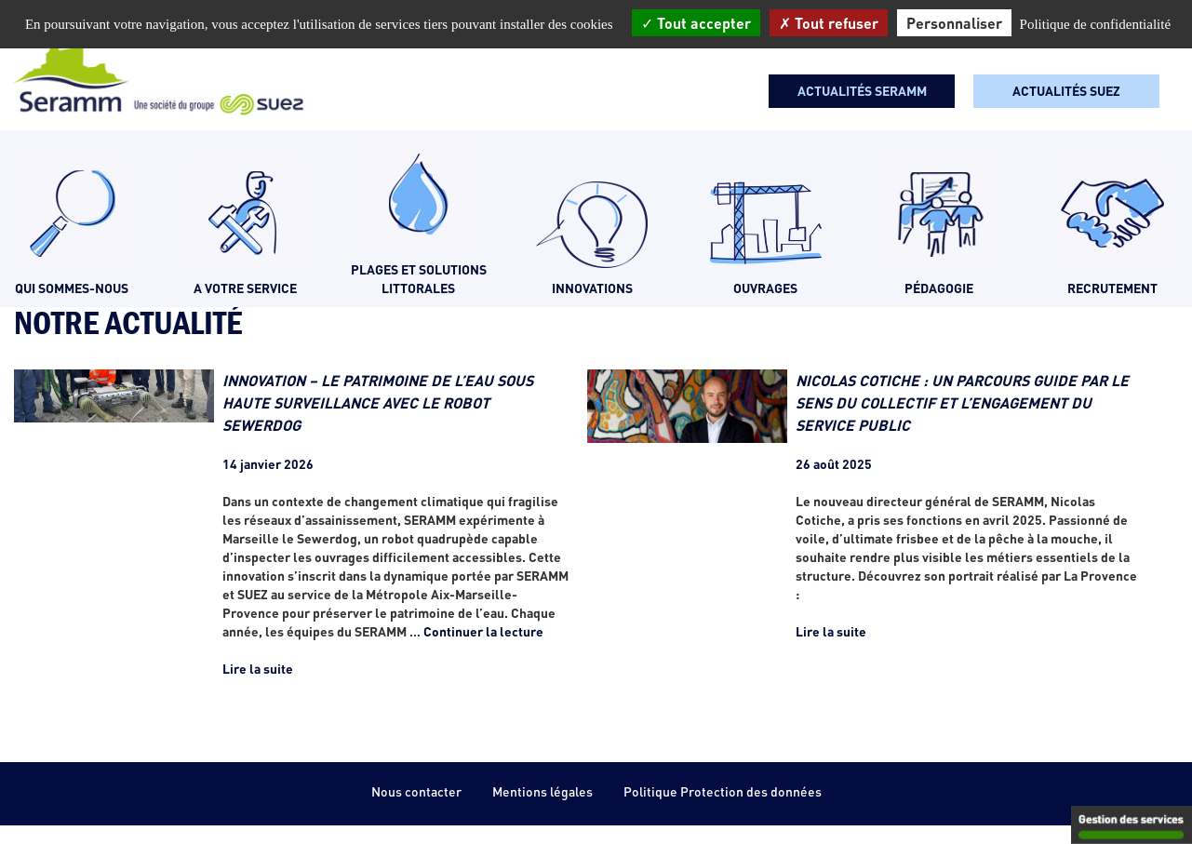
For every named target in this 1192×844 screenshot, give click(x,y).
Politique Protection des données (722, 791)
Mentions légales (542, 791)
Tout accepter (696, 23)
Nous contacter (416, 791)
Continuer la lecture (483, 631)
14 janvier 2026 (268, 464)
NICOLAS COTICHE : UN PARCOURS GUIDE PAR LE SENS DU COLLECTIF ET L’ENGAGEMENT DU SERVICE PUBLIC (962, 402)
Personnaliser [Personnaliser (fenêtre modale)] (954, 23)
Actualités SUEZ (1066, 91)
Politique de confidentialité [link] (1095, 24)
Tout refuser (828, 23)
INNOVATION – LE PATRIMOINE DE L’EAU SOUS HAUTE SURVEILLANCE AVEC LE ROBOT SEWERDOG (377, 402)
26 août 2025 (834, 464)
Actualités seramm (862, 91)
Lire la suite (257, 669)
